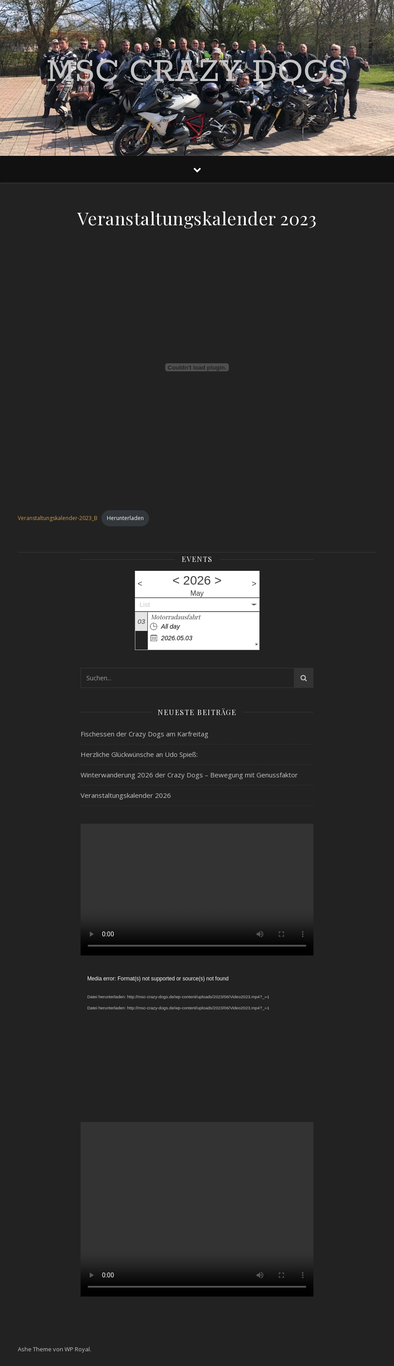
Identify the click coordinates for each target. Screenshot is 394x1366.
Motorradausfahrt (175, 617)
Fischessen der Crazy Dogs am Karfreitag (144, 733)
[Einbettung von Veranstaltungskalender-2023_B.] (197, 367)
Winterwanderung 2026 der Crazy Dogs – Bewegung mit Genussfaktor (189, 774)
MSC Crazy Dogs (197, 72)
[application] (197, 1038)
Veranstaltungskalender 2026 (126, 795)
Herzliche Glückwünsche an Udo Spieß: (139, 754)
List (145, 604)
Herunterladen (125, 518)
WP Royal (77, 1349)
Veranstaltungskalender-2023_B (57, 518)
